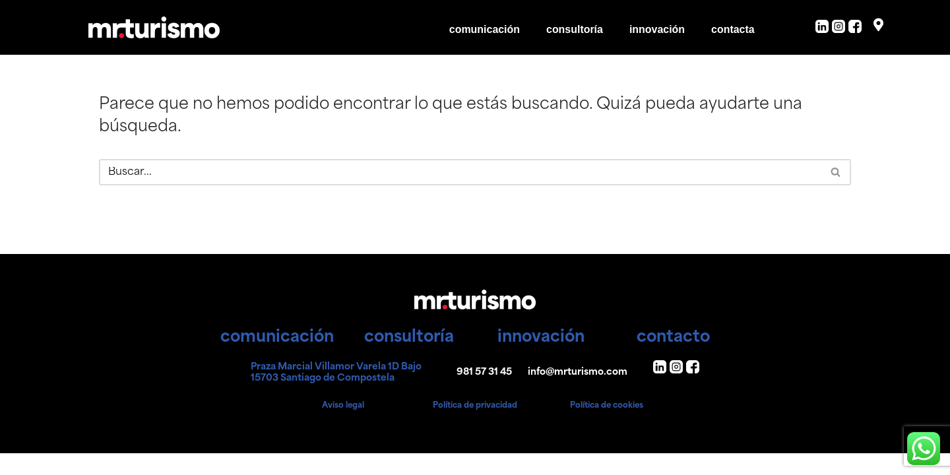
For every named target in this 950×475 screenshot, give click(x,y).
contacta (733, 29)
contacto (673, 359)
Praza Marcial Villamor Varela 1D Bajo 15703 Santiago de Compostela (336, 393)
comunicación (484, 29)
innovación (656, 29)
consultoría (574, 29)
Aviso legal (343, 427)
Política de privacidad (475, 427)
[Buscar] (460, 172)
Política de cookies (606, 427)
